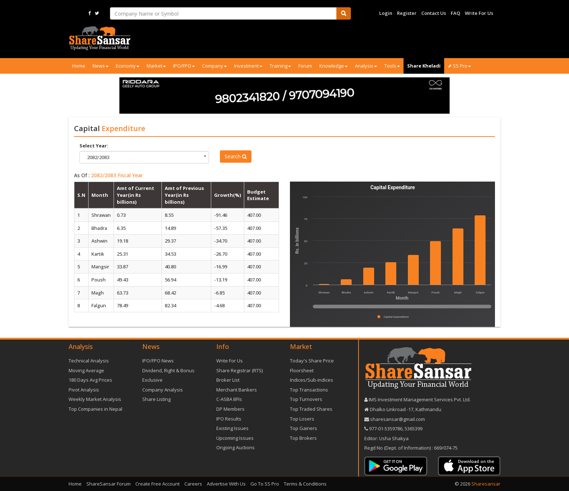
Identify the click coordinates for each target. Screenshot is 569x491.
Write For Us (479, 13)
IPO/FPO (184, 65)
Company (214, 65)
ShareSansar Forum (108, 483)
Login (385, 13)
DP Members (230, 409)
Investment (248, 65)
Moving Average (86, 370)
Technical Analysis (89, 360)
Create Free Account (157, 483)
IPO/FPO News (158, 360)
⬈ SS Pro (459, 65)
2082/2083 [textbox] (98, 157)
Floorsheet (302, 370)
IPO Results (228, 418)
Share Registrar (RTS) (239, 370)
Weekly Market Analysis (95, 399)
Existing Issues (232, 428)
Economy (127, 65)
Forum (305, 65)
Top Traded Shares (311, 409)
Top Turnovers (306, 399)
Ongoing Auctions (235, 447)
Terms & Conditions (305, 483)
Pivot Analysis (84, 389)
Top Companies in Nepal (95, 409)
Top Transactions (309, 389)
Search (236, 156)
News (101, 65)
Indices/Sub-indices (311, 380)
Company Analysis (162, 389)
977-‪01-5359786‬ (385, 428)
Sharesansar (485, 483)
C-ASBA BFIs (229, 399)
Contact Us (433, 13)
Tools (392, 65)
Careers (193, 483)
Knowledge (333, 65)
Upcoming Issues (235, 438)
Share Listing (156, 399)
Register (407, 13)
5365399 (413, 428)
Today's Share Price (312, 360)
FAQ (455, 13)
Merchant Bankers (236, 389)
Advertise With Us (226, 483)
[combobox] (144, 157)
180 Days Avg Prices (90, 380)
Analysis (366, 65)
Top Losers (302, 418)
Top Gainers (303, 428)
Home (78, 65)
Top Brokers (303, 438)
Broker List (228, 380)
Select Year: (93, 145)
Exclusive (152, 380)
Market (156, 65)
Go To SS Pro (264, 483)
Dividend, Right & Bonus (168, 370)
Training (280, 65)
